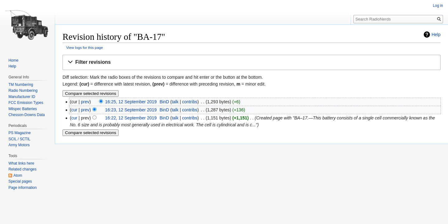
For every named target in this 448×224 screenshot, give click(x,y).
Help (436, 34)
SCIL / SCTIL (19, 139)
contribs (189, 101)
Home (13, 60)
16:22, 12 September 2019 (131, 117)
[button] (251, 62)
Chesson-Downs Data (26, 115)
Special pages (20, 181)
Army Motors (19, 145)
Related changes (22, 169)
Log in (438, 5)
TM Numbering (20, 84)
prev (85, 101)
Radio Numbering (22, 90)
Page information (22, 187)
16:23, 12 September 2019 (131, 109)
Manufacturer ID (21, 97)
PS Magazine (19, 133)
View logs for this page (84, 47)
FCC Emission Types (25, 102)
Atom (17, 175)
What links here (21, 163)
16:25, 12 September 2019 (131, 101)
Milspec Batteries (22, 109)
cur (74, 109)
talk (175, 101)
